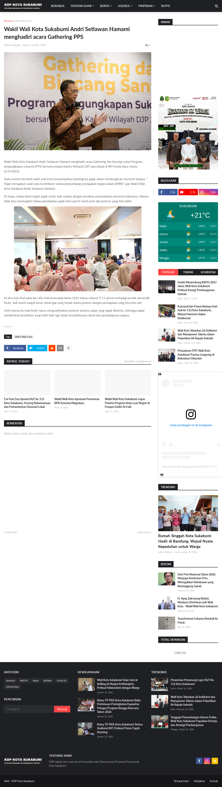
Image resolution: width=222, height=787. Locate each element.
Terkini (188, 272)
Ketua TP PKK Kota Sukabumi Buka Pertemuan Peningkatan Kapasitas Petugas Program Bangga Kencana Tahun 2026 (119, 706)
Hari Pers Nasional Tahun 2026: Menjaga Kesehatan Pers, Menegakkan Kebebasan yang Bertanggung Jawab (197, 580)
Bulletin (48, 680)
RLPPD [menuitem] (165, 6)
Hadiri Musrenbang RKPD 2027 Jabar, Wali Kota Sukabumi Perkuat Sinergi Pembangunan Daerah (197, 288)
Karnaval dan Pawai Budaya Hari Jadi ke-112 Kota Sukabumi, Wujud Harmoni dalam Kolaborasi (197, 312)
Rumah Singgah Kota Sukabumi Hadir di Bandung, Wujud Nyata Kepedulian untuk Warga (185, 541)
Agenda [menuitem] (124, 6)
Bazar (36, 680)
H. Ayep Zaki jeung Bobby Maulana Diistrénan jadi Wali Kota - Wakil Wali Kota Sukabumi (198, 602)
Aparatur (10, 680)
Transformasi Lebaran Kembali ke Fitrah (198, 620)
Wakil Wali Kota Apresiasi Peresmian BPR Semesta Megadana (76, 401)
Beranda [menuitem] (58, 6)
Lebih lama (143, 532)
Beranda (8, 20)
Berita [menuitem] (104, 6)
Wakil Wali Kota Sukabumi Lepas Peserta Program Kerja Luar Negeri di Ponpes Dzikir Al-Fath (127, 402)
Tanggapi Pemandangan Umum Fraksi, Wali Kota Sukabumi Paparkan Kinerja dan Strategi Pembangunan (194, 721)
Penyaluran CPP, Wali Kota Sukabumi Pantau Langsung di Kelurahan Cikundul (196, 354)
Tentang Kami (181, 781)
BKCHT (24, 680)
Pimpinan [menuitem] (146, 6)
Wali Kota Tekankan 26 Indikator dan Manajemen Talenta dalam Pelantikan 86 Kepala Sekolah (197, 334)
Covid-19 (62, 680)
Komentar (208, 272)
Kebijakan (199, 781)
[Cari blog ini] (29, 709)
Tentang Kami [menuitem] (81, 6)
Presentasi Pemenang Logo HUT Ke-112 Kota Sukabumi (193, 682)
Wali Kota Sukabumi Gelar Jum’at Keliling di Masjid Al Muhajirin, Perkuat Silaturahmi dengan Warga (118, 683)
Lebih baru (12, 532)
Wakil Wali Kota (23, 20)
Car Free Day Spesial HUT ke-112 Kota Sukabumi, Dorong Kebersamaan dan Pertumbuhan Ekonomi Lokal (27, 402)
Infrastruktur (12, 686)
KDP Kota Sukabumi (23, 781)
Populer (168, 272)
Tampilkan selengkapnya (137, 361)
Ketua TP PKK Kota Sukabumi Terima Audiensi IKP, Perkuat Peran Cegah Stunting (120, 728)
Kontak (214, 781)
